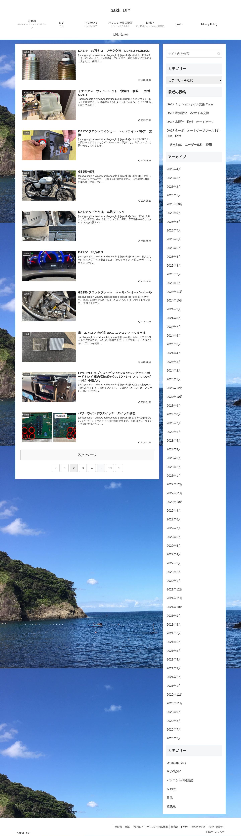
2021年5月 (174, 650)
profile (183, 826)
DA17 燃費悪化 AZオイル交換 (188, 113)
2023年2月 (174, 467)
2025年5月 (174, 248)
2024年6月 (174, 335)
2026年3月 (174, 178)
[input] (194, 53)
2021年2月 (174, 677)
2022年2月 (174, 572)
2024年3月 (174, 362)
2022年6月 (174, 537)
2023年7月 (174, 423)
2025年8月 (174, 221)
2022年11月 (175, 493)
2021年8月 (174, 624)
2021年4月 (174, 659)
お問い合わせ (215, 826)
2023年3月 (174, 458)
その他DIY (174, 771)
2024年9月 (174, 309)
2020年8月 (174, 721)
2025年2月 (174, 274)
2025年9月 (174, 213)
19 (110, 468)
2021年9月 (174, 615)
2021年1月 (174, 685)
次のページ (87, 455)
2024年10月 (175, 300)
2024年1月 (174, 379)
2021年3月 (174, 668)
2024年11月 (175, 291)
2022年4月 (174, 554)
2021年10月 (175, 607)
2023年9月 (174, 405)
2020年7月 (174, 729)
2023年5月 (174, 440)
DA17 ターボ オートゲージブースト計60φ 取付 (193, 133)
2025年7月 (174, 230)
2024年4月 (174, 353)
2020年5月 (174, 738)
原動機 (171, 789)
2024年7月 (174, 326)
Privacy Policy (197, 826)
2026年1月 (174, 195)
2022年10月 (175, 502)
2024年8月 (174, 318)
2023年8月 (174, 414)
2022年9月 (174, 510)
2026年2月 (174, 186)
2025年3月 (174, 265)
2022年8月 (174, 519)
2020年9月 (174, 712)
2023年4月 (174, 449)
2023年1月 (174, 475)
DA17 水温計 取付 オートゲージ (190, 122)
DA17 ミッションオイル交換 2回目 (190, 104)
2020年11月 (175, 703)
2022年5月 (174, 545)
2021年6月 (174, 642)
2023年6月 (174, 432)
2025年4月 (174, 256)
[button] (219, 54)
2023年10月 (175, 396)
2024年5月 (174, 344)
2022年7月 (174, 528)
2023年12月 (175, 388)
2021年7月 (174, 633)
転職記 (171, 806)
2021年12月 (175, 589)
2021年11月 (175, 598)
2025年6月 (174, 239)
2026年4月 (174, 169)
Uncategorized (176, 762)
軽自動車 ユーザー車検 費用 (189, 144)
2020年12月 (175, 694)
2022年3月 (174, 563)
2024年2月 (174, 370)
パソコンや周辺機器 (180, 780)
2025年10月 (175, 204)
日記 (170, 797)
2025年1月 (174, 283)
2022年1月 (174, 580)
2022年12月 (175, 484)
